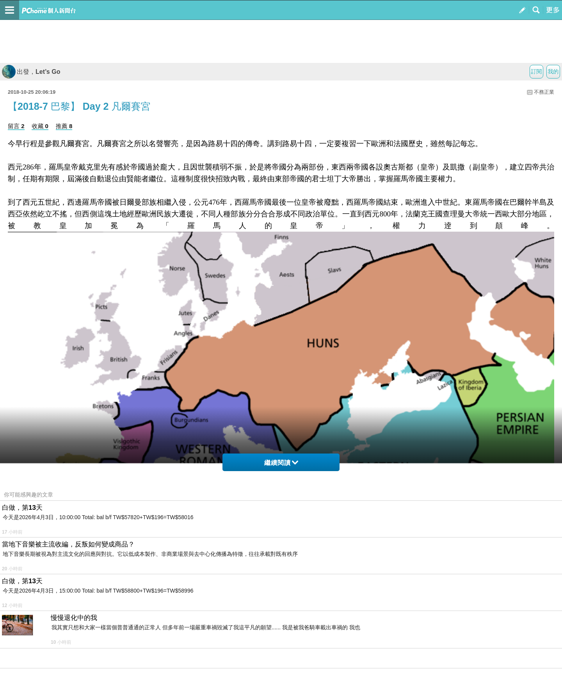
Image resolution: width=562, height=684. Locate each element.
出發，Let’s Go (31, 72)
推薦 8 (64, 126)
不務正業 (544, 92)
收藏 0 (40, 126)
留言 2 (16, 126)
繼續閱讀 (281, 462)
